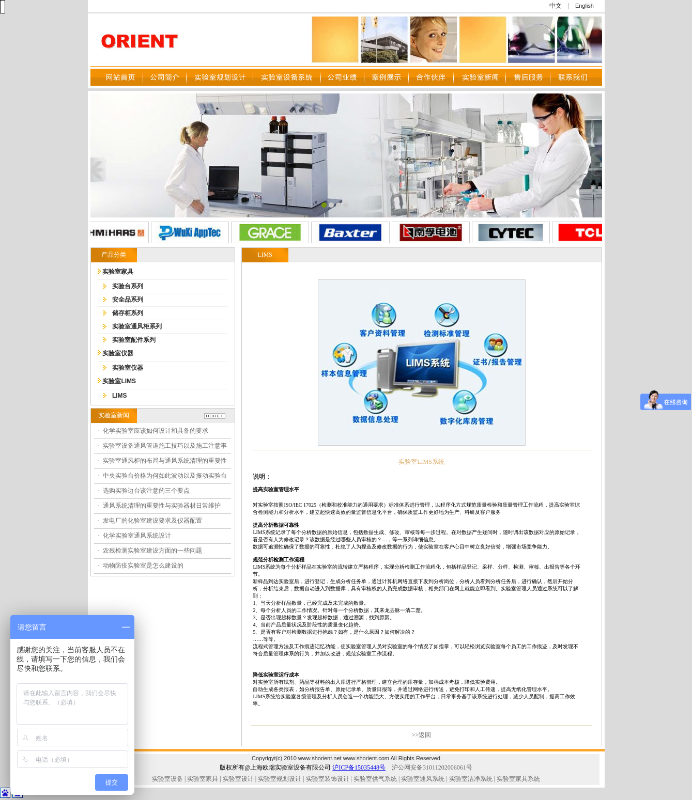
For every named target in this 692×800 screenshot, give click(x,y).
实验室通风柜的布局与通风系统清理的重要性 (165, 460)
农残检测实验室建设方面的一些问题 (152, 550)
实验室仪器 (117, 353)
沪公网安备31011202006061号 (432, 767)
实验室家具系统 (518, 778)
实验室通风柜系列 (137, 326)
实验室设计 (238, 778)
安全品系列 (127, 299)
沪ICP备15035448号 (359, 767)
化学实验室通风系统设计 (137, 535)
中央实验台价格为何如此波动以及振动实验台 (165, 475)
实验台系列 (127, 286)
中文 (555, 5)
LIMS (119, 395)
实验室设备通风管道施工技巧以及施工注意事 (165, 445)
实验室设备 (167, 778)
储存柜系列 (127, 313)
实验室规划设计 (279, 778)
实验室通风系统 (422, 778)
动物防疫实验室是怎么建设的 (143, 565)
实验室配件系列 (134, 339)
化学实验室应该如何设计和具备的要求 (155, 430)
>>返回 (422, 735)
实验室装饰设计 (327, 778)
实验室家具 (117, 271)
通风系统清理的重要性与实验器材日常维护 (162, 505)
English (584, 6)
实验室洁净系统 (470, 778)
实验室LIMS (119, 381)
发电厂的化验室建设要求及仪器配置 (152, 520)
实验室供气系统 (375, 778)
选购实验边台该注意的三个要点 (146, 490)
